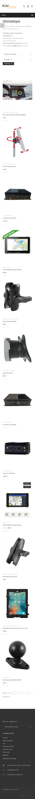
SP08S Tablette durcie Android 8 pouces (12, 525)
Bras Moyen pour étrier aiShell (10, 577)
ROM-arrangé (7, 215)
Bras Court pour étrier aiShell (9, 321)
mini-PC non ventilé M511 (9, 473)
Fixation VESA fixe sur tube (9, 166)
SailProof (6, 267)
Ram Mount (7, 677)
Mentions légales (8, 740)
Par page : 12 (8, 59)
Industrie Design (8, 164)
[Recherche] (24, 6)
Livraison (5, 738)
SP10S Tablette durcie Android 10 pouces (12, 270)
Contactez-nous (7, 749)
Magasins (5, 755)
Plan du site (6, 752)
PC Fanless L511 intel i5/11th (9, 218)
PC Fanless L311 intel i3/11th (9, 425)
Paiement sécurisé (8, 746)
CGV (4, 743)
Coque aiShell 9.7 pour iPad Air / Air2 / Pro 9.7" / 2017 (15, 628)
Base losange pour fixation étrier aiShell (12, 680)
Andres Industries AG (10, 112)
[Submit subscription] (29, 727)
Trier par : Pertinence (10, 54)
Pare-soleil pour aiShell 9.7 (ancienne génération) (14, 115)
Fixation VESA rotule (7, 373)
